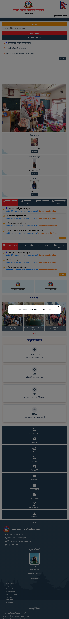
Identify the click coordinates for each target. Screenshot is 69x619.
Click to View (46, 309)
